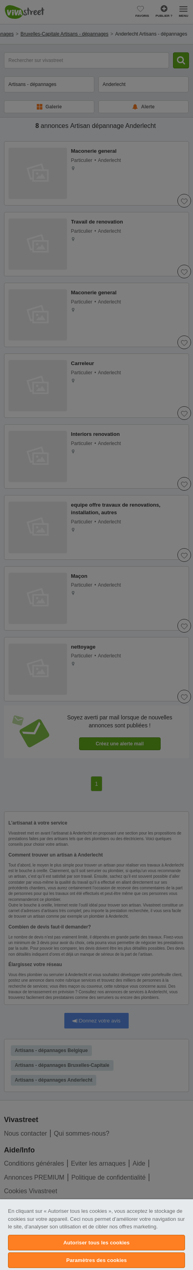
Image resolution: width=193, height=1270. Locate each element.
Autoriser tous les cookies (97, 1243)
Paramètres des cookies (96, 1260)
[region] (96, 1234)
